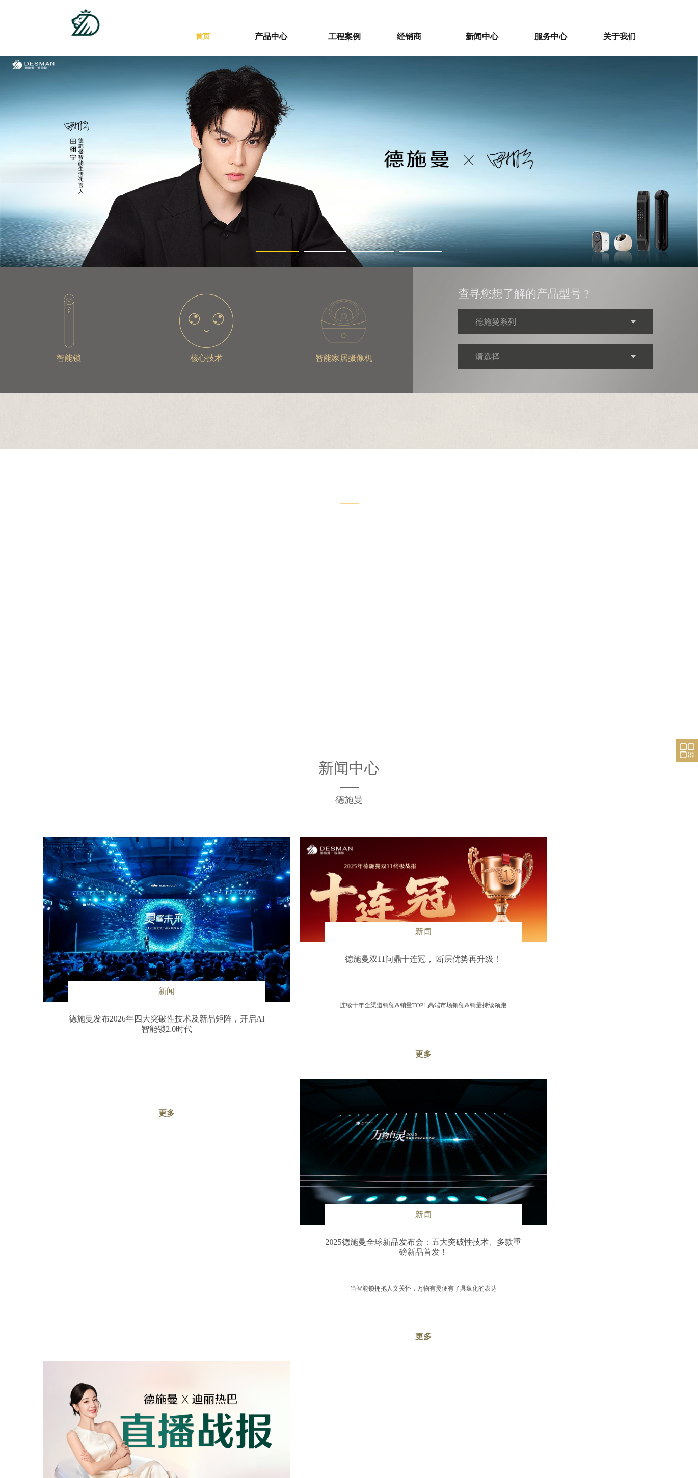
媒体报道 (359, 1408)
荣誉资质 (524, 1419)
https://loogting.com (137, 1449)
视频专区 (359, 1419)
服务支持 (473, 1378)
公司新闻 (359, 1397)
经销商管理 (307, 1397)
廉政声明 (414, 1408)
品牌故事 (524, 1397)
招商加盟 (304, 1408)
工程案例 (253, 1378)
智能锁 (246, 1415)
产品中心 (253, 1396)
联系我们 (524, 1441)
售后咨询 (469, 1419)
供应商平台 (422, 1378)
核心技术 (249, 1427)
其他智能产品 (255, 1438)
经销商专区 (312, 1378)
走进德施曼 (532, 1378)
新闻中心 (363, 1378)
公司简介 (524, 1408)
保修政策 (469, 1397)
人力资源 (524, 1430)
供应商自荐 (417, 1397)
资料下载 (469, 1408)
